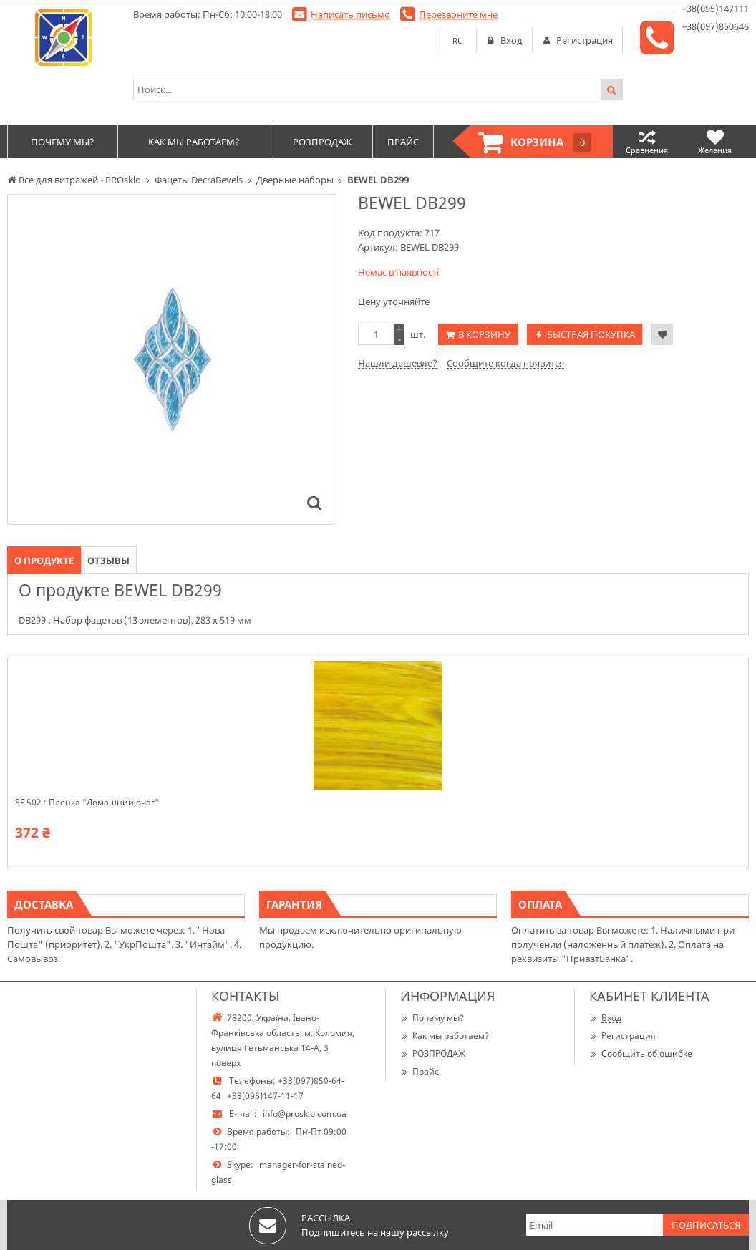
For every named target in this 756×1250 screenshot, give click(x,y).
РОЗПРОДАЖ (432, 1053)
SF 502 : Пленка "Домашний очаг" (87, 802)
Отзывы (108, 560)
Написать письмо (350, 14)
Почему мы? (432, 1018)
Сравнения (647, 141)
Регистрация (622, 1035)
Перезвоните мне (458, 14)
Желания (715, 141)
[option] (172, 359)
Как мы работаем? (444, 1035)
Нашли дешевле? (397, 363)
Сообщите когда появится (505, 363)
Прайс (419, 1071)
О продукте (44, 560)
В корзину (484, 334)
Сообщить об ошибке (640, 1053)
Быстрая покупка (591, 334)
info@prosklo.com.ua (304, 1114)
